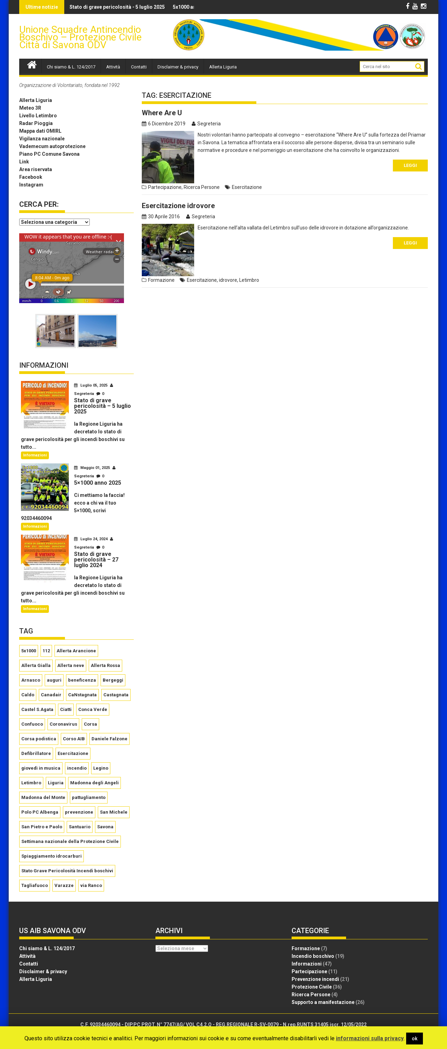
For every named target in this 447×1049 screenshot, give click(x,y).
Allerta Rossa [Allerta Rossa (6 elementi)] (105, 665)
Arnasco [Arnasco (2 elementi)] (30, 680)
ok (414, 1038)
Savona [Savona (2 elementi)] (105, 826)
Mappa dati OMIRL (40, 131)
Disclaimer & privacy (177, 66)
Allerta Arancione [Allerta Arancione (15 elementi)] (76, 650)
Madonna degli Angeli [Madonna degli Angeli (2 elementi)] (94, 782)
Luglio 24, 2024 (91, 539)
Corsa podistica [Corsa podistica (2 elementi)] (38, 738)
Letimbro (249, 280)
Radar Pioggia (36, 123)
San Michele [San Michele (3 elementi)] (113, 812)
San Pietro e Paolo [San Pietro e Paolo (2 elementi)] (41, 826)
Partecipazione (165, 187)
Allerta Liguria (223, 66)
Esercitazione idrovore (178, 205)
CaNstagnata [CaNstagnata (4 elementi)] (82, 694)
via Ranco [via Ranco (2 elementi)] (91, 885)
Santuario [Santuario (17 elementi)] (79, 826)
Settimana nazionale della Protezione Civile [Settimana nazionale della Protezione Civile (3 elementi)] (70, 841)
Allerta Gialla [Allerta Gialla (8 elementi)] (36, 665)
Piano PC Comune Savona (49, 154)
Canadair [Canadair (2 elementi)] (51, 694)
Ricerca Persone (202, 187)
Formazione (161, 280)
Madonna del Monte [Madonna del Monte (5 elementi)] (43, 797)
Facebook (30, 177)
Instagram (31, 185)
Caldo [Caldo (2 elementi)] (27, 694)
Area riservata (35, 169)
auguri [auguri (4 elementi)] (54, 680)
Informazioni (35, 455)
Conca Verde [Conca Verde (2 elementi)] (92, 709)
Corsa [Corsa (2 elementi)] (90, 724)
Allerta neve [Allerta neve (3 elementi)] (70, 665)
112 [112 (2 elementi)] (46, 650)
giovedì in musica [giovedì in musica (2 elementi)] (40, 768)
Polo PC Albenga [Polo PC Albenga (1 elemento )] (39, 812)
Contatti (139, 66)
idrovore (228, 280)
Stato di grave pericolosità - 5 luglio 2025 (84, 7)
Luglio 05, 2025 (91, 385)
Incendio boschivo (313, 956)
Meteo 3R (30, 108)
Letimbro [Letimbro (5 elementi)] (31, 782)
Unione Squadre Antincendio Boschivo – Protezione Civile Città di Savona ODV (80, 37)
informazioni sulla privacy (370, 1038)
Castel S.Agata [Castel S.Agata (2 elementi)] (37, 709)
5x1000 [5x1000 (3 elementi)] (28, 650)
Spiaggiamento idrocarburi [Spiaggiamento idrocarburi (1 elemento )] (51, 856)
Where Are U (162, 113)
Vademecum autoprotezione (52, 146)
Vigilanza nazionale (42, 138)
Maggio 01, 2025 (92, 467)
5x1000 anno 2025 (160, 7)
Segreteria (206, 123)
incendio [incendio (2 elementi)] (77, 768)
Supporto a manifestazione (323, 1002)
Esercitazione (247, 187)
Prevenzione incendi (315, 979)
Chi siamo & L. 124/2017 (71, 66)
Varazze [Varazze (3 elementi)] (64, 885)
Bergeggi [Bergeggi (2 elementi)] (113, 680)
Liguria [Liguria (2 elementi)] (56, 782)
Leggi (410, 165)
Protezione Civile (312, 987)
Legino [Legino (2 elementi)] (100, 768)
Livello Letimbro (38, 115)
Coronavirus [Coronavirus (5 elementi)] (63, 724)
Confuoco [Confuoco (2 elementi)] (32, 724)
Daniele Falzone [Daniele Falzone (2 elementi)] (109, 738)
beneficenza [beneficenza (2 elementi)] (82, 680)
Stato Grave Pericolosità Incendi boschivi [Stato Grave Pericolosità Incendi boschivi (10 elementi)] (67, 870)
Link (24, 161)
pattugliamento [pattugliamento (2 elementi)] (88, 797)
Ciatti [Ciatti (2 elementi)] (66, 709)
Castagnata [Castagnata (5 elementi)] (116, 694)
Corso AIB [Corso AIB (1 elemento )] (74, 738)
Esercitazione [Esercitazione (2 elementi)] (73, 753)
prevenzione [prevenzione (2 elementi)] (79, 812)
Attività (113, 66)
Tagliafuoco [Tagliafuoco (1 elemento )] (34, 885)
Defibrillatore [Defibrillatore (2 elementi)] (36, 753)
